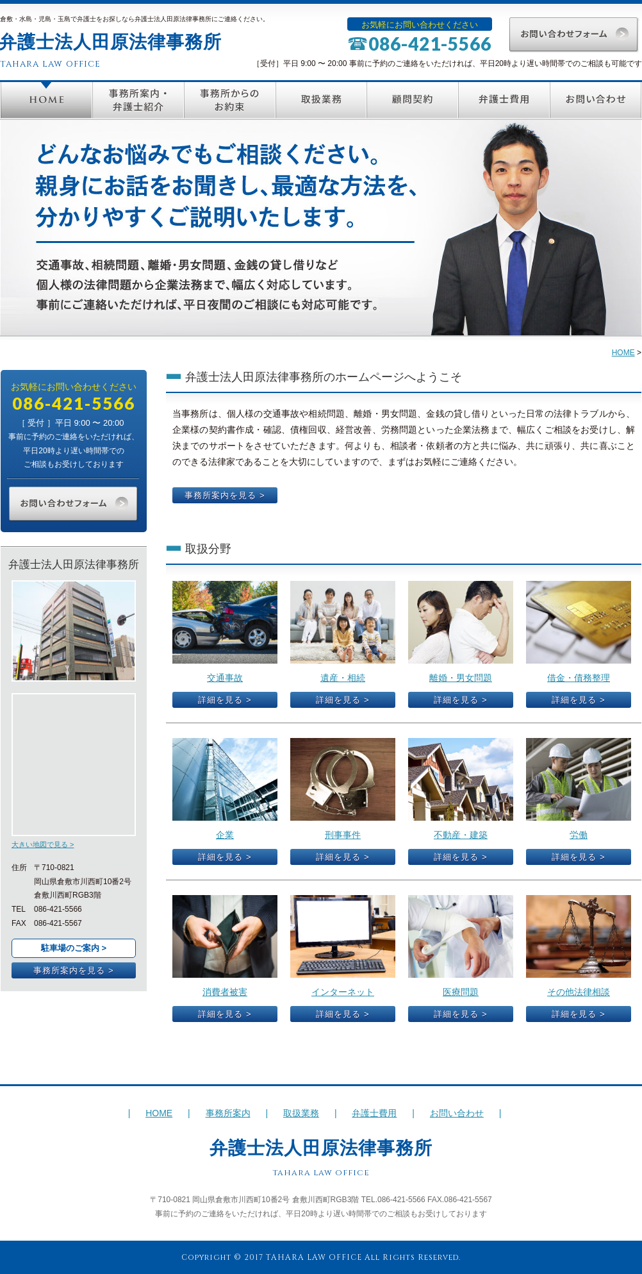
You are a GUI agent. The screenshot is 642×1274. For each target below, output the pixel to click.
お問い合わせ (595, 100)
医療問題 (461, 991)
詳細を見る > (224, 700)
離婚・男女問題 (460, 677)
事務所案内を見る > (73, 970)
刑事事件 (343, 834)
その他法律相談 (578, 991)
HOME (46, 100)
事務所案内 (228, 1113)
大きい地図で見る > (43, 844)
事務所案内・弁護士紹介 (138, 100)
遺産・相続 (342, 677)
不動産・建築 (461, 834)
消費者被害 (224, 991)
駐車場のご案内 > (73, 948)
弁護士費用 (504, 100)
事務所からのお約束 (230, 100)
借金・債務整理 (578, 677)
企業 (225, 834)
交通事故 (225, 677)
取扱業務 (321, 100)
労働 (579, 834)
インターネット (342, 991)
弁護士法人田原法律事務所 (321, 1148)
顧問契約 (412, 100)
